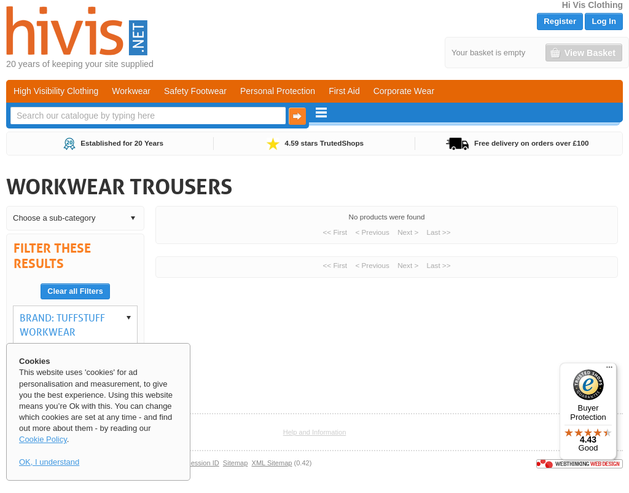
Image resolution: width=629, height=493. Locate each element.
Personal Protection (277, 91)
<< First (335, 232)
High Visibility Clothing (56, 91)
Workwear (131, 91)
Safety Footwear (195, 91)
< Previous (372, 232)
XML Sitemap (272, 463)
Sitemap (235, 463)
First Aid (344, 91)
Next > (407, 232)
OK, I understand (49, 462)
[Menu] (609, 370)
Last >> (439, 232)
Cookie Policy (43, 439)
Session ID (202, 463)
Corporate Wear (403, 91)
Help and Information (314, 432)
